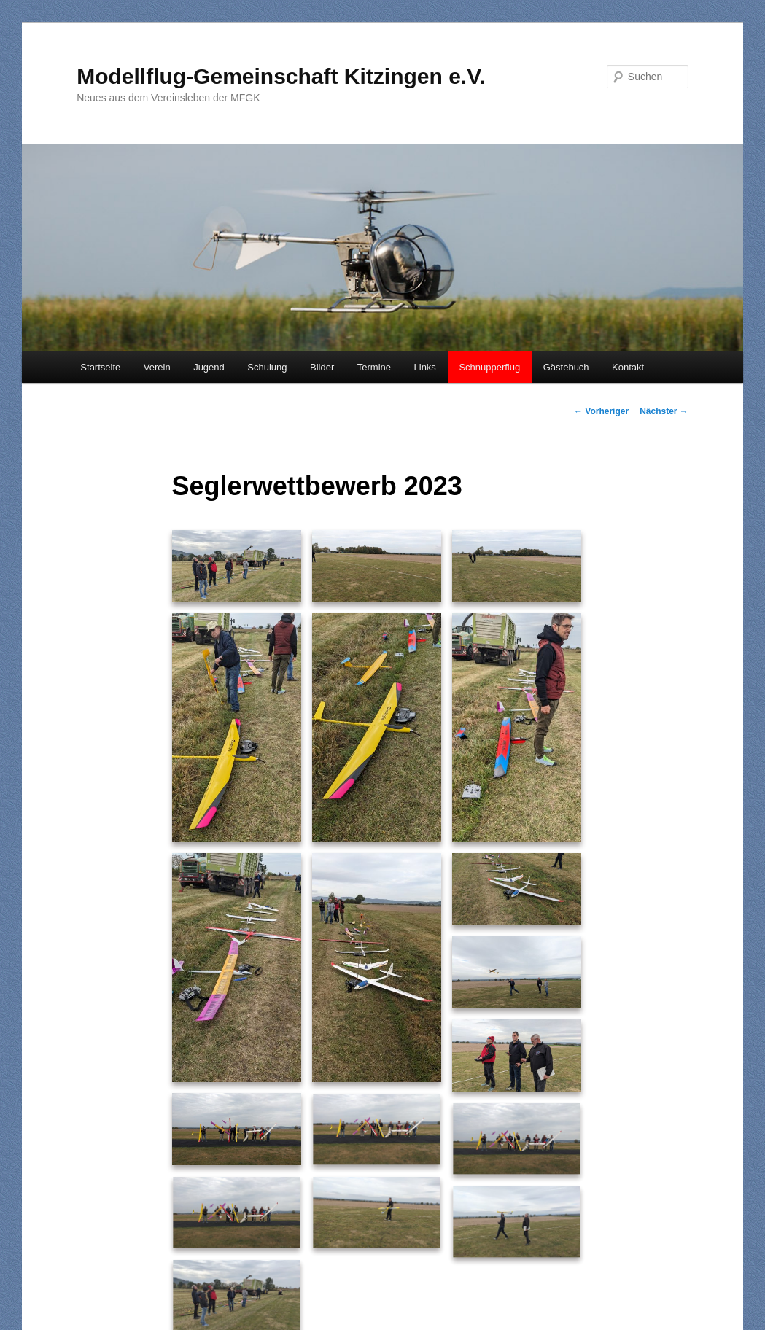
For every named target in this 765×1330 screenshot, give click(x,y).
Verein (157, 367)
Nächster (664, 411)
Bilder (322, 367)
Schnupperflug (489, 367)
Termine (374, 367)
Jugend (209, 367)
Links (425, 367)
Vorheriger (601, 411)
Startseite (100, 367)
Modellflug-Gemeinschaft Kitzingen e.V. (281, 76)
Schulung (267, 367)
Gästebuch (566, 367)
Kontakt (628, 367)
